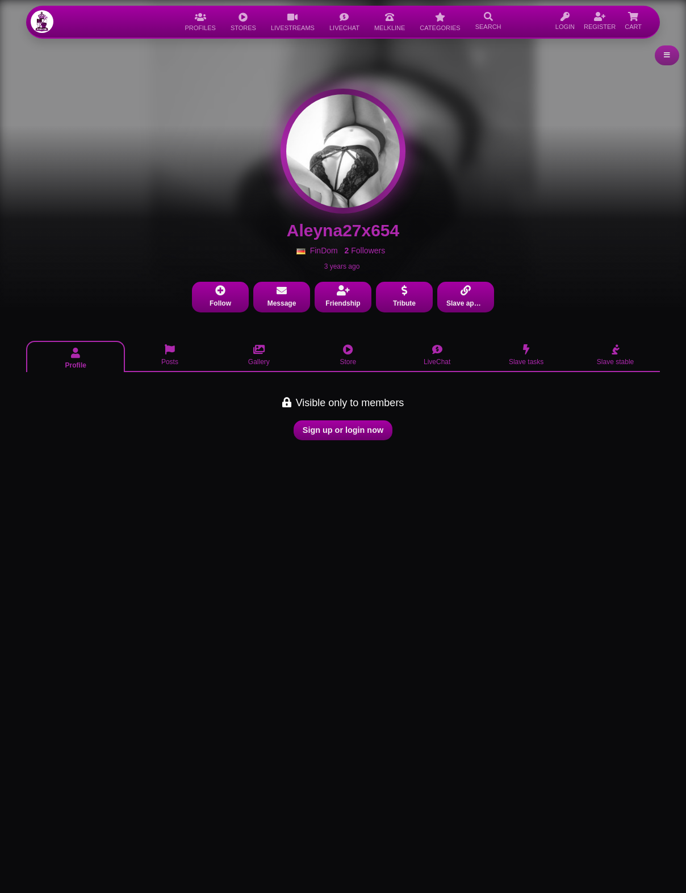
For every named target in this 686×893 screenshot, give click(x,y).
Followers (365, 250)
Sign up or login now (343, 430)
